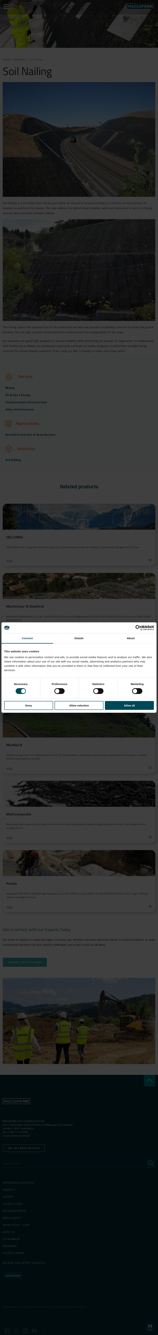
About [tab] (131, 638)
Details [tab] (79, 638)
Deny (28, 705)
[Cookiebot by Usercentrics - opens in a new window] (138, 628)
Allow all (129, 705)
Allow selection (79, 705)
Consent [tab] (27, 638)
